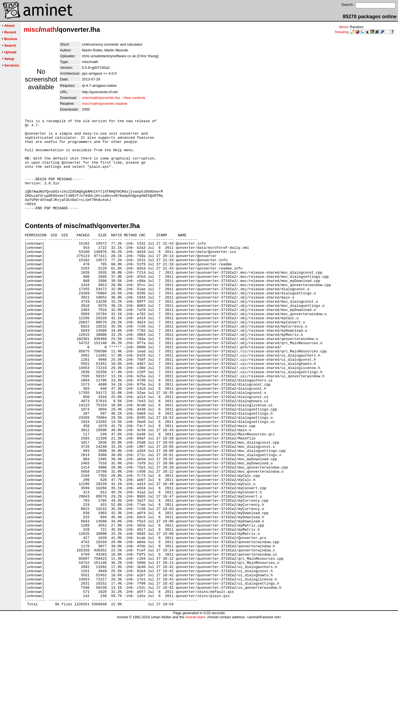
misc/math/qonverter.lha (101, 98)
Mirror (343, 27)
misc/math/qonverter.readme (104, 103)
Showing (342, 32)
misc (31, 29)
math (48, 29)
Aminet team (195, 710)
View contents (134, 98)
